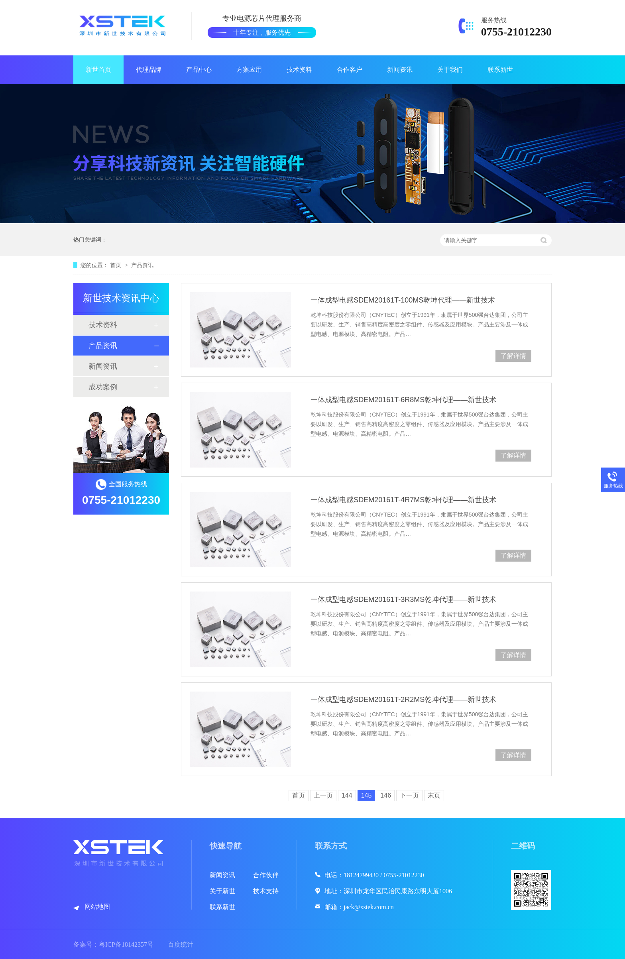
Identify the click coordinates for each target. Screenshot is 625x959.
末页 (434, 795)
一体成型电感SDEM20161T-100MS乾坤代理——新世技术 (403, 300)
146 (385, 795)
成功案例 (102, 387)
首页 (116, 265)
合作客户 (349, 69)
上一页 (323, 795)
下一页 (409, 795)
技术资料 (299, 69)
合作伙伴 (266, 875)
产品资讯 (142, 265)
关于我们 (450, 69)
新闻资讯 (400, 69)
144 (347, 795)
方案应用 (249, 69)
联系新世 (500, 69)
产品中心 (199, 69)
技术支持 (266, 891)
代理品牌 (148, 69)
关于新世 (222, 891)
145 (366, 795)
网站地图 (97, 906)
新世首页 (98, 69)
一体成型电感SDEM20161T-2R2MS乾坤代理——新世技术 (403, 700)
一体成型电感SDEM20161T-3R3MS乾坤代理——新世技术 (403, 599)
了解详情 (513, 355)
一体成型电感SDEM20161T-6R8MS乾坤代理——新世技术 (403, 400)
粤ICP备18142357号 (126, 944)
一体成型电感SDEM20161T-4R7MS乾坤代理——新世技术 (403, 500)
